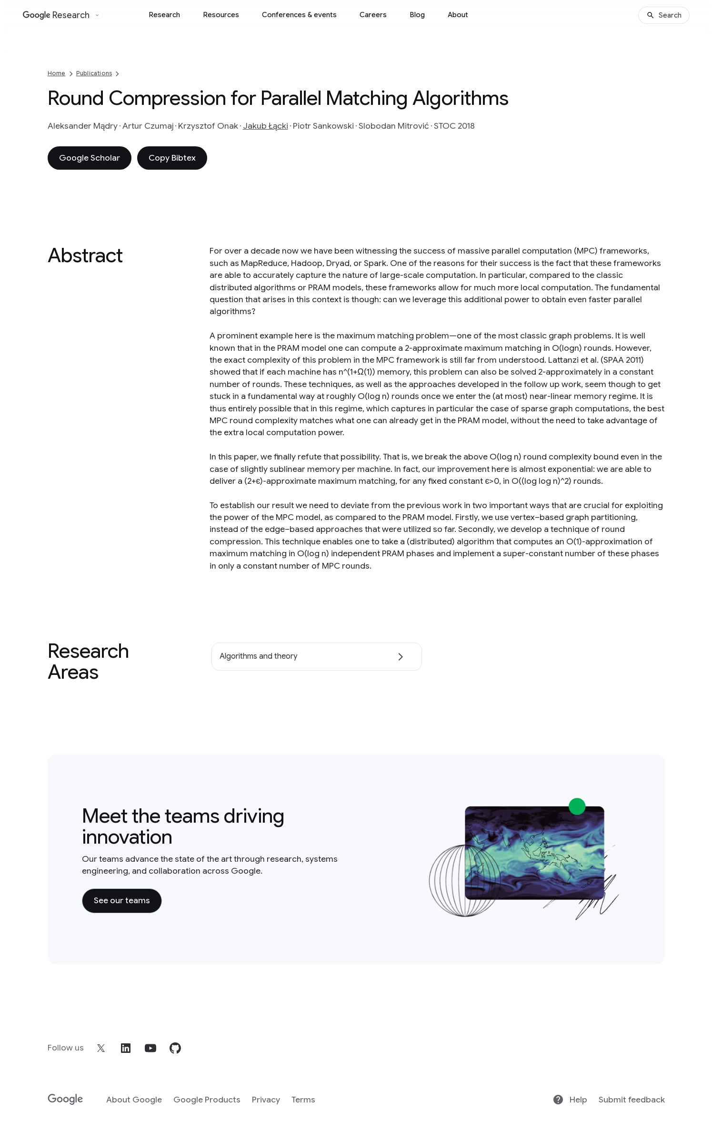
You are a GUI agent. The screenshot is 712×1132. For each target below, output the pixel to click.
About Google (134, 1099)
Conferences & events (299, 14)
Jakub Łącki (265, 126)
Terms (303, 1099)
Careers (373, 14)
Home (57, 73)
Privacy (266, 1099)
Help (569, 1099)
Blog (417, 14)
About (458, 14)
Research (164, 14)
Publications (94, 73)
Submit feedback (632, 1099)
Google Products (207, 1099)
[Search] (664, 15)
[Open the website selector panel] (97, 15)
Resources (221, 14)
